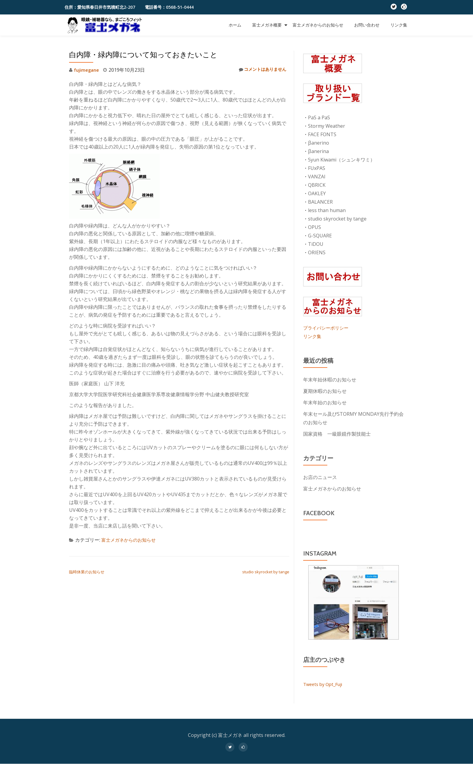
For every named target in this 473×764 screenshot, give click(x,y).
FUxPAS (316, 168)
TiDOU (315, 244)
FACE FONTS (322, 134)
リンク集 (398, 25)
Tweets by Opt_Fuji (324, 684)
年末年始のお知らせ (325, 402)
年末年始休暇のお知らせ (329, 379)
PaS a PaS (319, 117)
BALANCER (320, 202)
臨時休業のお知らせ (86, 572)
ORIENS (316, 252)
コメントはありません (259, 69)
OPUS (314, 227)
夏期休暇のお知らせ (325, 391)
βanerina (318, 151)
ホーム (235, 25)
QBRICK (316, 185)
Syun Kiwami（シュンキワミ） (341, 159)
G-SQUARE (320, 235)
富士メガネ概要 (267, 25)
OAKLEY (317, 193)
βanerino (318, 142)
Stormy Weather (326, 126)
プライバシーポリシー (327, 327)
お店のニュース (320, 477)
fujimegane (87, 70)
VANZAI (316, 176)
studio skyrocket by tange (265, 572)
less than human (327, 210)
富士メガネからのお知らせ (318, 25)
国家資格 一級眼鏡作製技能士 (337, 434)
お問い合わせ (366, 25)
